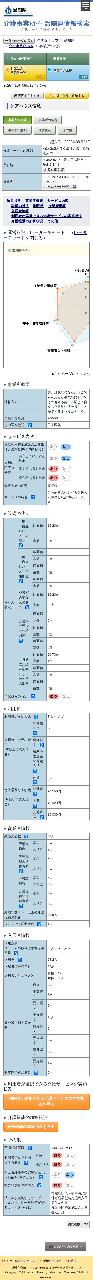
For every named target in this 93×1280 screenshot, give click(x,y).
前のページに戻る (19, 41)
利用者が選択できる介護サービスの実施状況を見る (46, 1101)
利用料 (38, 206)
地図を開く (54, 169)
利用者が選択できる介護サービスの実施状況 (46, 216)
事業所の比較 (68, 73)
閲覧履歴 (58, 58)
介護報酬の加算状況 (27, 221)
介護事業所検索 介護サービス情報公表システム (46, 25)
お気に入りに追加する (66, 95)
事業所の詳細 (17, 130)
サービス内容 (58, 201)
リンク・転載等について (18, 1261)
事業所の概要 (17, 120)
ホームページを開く (60, 186)
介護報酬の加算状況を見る (31, 1127)
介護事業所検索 (21, 46)
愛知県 (69, 40)
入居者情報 (20, 211)
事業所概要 (34, 201)
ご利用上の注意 (50, 1261)
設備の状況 (20, 206)
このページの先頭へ (65, 1246)
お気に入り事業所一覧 (25, 73)
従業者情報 (57, 206)
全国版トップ (47, 40)
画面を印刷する (27, 95)
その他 (67, 130)
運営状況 (45, 130)
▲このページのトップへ (70, 374)
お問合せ (72, 1261)
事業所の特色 (48, 120)
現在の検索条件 (19, 58)
